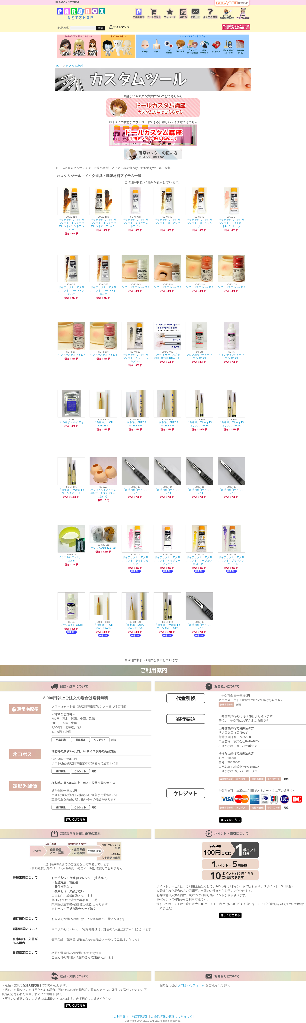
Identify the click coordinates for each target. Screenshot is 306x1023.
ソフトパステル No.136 (103, 354)
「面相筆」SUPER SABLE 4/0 (167, 424)
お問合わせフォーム (191, 985)
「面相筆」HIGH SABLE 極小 (103, 626)
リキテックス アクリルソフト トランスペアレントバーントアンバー (71, 224)
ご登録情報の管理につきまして (171, 1016)
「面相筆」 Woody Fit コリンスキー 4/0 (231, 424)
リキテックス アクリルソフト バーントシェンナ (103, 290)
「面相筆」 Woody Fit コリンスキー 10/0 (167, 626)
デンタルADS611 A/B (103, 547)
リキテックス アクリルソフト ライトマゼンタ (135, 560)
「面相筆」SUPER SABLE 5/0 (135, 424)
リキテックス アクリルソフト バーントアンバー (71, 290)
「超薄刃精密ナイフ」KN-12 (199, 626)
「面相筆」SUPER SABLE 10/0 (135, 626)
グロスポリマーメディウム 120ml (199, 356)
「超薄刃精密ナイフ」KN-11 (199, 491)
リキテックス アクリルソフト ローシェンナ (199, 223)
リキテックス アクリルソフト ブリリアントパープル (231, 560)
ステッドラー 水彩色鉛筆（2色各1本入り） (167, 356)
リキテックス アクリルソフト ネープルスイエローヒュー (199, 560)
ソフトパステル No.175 (231, 287)
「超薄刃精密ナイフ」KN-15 (135, 491)
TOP (58, 65)
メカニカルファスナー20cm (71, 559)
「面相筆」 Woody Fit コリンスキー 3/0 (199, 424)
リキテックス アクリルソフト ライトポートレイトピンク (231, 223)
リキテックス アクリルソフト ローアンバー (167, 223)
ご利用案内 (121, 1016)
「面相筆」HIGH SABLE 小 (103, 424)
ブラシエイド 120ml (71, 624)
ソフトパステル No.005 (135, 287)
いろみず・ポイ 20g (71, 422)
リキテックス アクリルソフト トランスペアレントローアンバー (103, 223)
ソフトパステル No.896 (167, 287)
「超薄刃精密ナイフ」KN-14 (167, 491)
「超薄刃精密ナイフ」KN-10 (231, 491)
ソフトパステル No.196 (199, 287)
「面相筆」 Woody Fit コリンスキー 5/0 (71, 491)
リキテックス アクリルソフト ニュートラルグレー (135, 358)
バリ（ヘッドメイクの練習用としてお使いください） (103, 493)
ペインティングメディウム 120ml (231, 356)
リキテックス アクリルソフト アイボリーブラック (167, 560)
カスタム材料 (75, 65)
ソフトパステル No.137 (71, 354)
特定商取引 (139, 1016)
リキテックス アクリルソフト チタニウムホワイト (135, 223)
